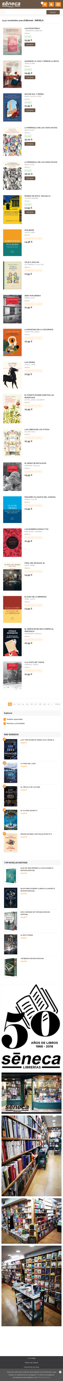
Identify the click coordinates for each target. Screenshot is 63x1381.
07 (36, 704)
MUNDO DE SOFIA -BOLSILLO (38, 196)
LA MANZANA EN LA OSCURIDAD (39, 329)
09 (44, 704)
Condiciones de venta (31, 1367)
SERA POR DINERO (33, 296)
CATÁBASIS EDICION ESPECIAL (32, 958)
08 (40, 704)
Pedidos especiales (15, 719)
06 (31, 704)
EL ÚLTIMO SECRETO (29, 811)
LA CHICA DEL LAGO (28, 764)
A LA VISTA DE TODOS (34, 662)
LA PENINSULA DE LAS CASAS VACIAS (41, 162)
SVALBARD (29, 230)
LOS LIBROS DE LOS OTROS (37, 429)
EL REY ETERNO (27, 935)
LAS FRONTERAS (32, 28)
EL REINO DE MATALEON (35, 463)
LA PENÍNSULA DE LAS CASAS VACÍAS (41, 128)
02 (14, 704)
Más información (44, 1377)
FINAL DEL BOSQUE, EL (35, 563)
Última (57, 704)
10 (48, 704)
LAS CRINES (30, 362)
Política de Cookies (31, 1363)
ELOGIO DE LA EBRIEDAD (35, 597)
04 (23, 704)
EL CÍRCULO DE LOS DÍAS (30, 787)
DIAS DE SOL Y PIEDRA (34, 94)
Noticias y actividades (16, 723)
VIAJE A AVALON (32, 262)
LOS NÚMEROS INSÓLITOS (36, 529)
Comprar (30, 44)
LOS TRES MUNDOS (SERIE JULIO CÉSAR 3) (37, 740)
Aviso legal (31, 1358)
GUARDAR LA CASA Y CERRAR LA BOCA (42, 61)
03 (19, 704)
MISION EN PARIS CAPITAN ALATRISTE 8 (36, 834)
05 (27, 704)
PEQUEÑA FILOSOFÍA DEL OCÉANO (40, 497)
